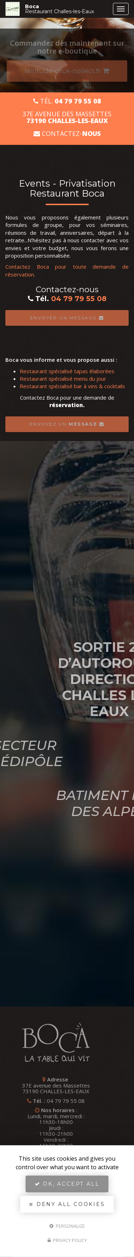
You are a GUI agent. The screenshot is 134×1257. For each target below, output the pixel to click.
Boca (67, 9)
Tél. (67, 101)
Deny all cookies (67, 1204)
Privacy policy (67, 1240)
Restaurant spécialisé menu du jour (63, 378)
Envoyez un (67, 424)
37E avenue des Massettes (67, 117)
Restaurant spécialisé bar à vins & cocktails (72, 386)
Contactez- (67, 133)
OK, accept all (67, 1184)
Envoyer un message (67, 317)
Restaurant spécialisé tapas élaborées (67, 371)
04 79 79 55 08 (78, 298)
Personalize (67, 1225)
